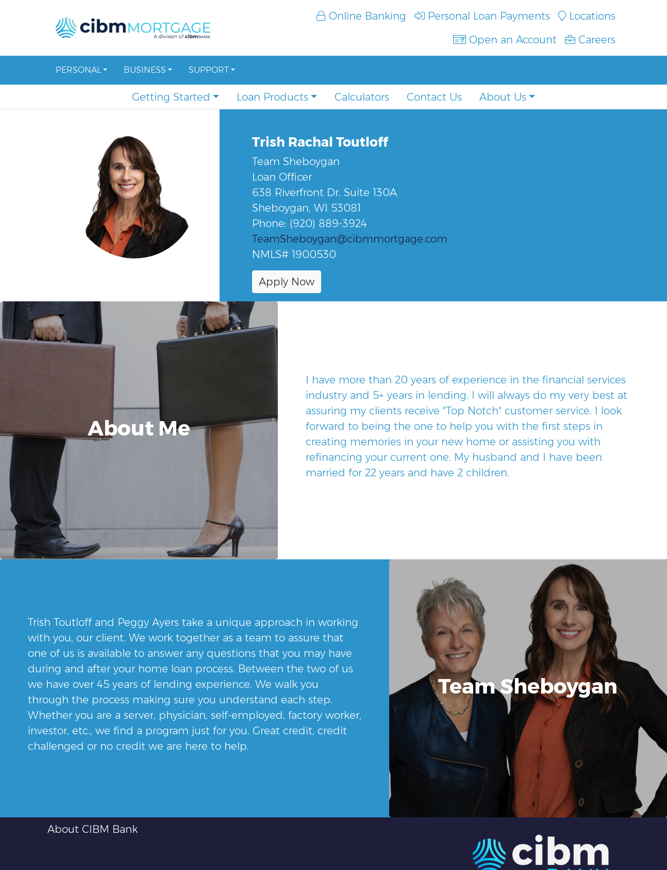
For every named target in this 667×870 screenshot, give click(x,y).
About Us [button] (502, 97)
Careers (590, 40)
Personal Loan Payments (482, 16)
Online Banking (361, 16)
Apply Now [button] (286, 282)
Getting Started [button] (171, 97)
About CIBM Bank (92, 829)
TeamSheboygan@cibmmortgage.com (349, 239)
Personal (78, 70)
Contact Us (434, 97)
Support (209, 70)
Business (145, 70)
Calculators (362, 97)
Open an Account (505, 40)
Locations (586, 16)
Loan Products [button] (272, 97)
